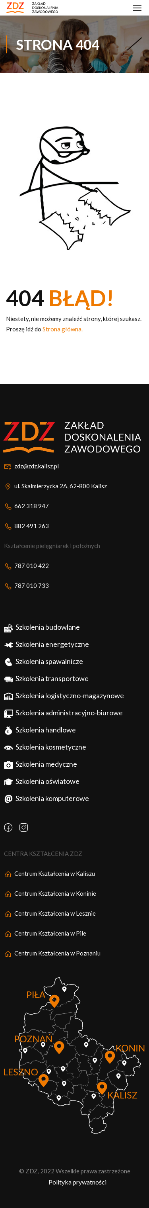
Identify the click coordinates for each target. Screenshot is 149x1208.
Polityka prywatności (77, 1197)
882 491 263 (26, 540)
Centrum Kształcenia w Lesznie (50, 928)
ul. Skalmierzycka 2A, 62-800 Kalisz (55, 501)
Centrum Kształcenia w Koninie (50, 908)
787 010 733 (26, 600)
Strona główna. (63, 329)
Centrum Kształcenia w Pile (45, 948)
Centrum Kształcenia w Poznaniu (52, 968)
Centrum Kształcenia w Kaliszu (49, 888)
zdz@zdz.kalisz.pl (31, 481)
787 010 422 (26, 580)
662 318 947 (26, 521)
